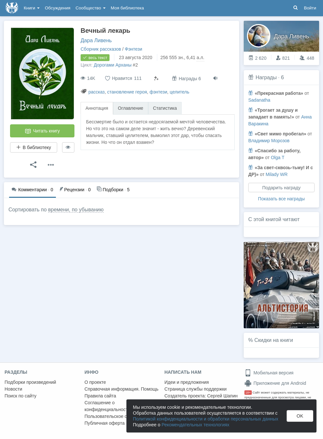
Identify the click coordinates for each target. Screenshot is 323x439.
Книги (32, 8)
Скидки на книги (273, 340)
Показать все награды (281, 198)
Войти (310, 8)
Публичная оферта (104, 423)
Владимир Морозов (269, 140)
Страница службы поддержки (195, 389)
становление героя (127, 91)
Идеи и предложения (186, 382)
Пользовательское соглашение (117, 416)
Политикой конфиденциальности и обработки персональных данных (205, 418)
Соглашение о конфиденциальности (107, 406)
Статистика (165, 108)
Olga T (277, 157)
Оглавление (130, 108)
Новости (13, 389)
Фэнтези (133, 49)
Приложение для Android (275, 383)
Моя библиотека (127, 8)
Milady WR (276, 174)
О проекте (95, 382)
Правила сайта (100, 395)
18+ (248, 392)
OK (300, 416)
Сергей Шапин (222, 395)
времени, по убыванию (76, 209)
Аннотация (96, 108)
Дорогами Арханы (112, 65)
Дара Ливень (96, 40)
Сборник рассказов (101, 49)
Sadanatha (259, 100)
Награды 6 (186, 78)
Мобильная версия (268, 372)
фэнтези (158, 91)
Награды (266, 77)
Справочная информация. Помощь (121, 389)
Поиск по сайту (20, 395)
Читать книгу (42, 131)
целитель (179, 91)
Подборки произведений (30, 382)
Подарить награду (281, 187)
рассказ (96, 91)
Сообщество (91, 8)
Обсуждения (57, 8)
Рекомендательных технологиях (195, 424)
